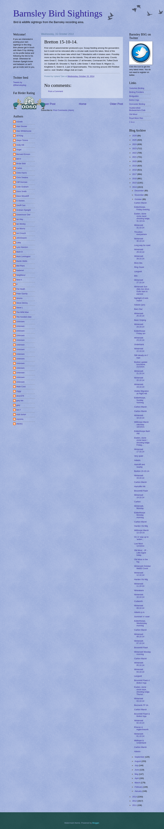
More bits (138, 263)
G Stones (20, 201)
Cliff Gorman (21, 182)
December (139, 190)
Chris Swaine (22, 177)
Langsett (138, 271)
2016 (134, 178)
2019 (134, 165)
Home (82, 103)
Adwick (137, 460)
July (137, 765)
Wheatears (139, 590)
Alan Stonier (21, 126)
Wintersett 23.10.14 (139, 339)
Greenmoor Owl (23, 214)
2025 (134, 140)
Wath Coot (21, 386)
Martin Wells (21, 261)
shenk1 (19, 424)
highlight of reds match (141, 299)
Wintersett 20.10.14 (139, 379)
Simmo (19, 298)
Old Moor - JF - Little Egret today (141, 552)
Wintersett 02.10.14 (139, 721)
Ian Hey (19, 219)
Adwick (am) (139, 305)
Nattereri (20, 270)
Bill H (18, 159)
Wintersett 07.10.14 (139, 642)
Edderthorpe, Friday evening (141, 208)
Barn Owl (138, 309)
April (137, 778)
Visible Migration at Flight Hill (141, 392)
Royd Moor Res (136, 118)
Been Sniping (140, 320)
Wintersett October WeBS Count (142, 567)
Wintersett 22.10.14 (139, 349)
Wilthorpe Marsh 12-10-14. (141, 531)
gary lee (19, 400)
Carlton (137, 501)
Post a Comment (55, 91)
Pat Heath (20, 289)
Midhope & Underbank (140, 741)
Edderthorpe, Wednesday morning (140, 623)
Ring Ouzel (139, 267)
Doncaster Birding (137, 104)
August (138, 761)
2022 (134, 153)
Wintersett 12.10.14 (139, 574)
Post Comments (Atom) (63, 110)
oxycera (19, 419)
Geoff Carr (21, 205)
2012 (134, 801)
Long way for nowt (142, 245)
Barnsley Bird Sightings (57, 13)
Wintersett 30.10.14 (139, 239)
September (140, 757)
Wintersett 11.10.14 (139, 585)
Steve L (19, 307)
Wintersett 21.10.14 (139, 372)
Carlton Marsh (140, 203)
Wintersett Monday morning (142, 653)
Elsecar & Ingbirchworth (141, 728)
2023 (134, 148)
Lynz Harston (22, 247)
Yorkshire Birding (136, 88)
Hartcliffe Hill (139, 486)
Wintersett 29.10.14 (139, 250)
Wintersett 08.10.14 (139, 635)
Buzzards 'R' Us (141, 705)
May (137, 774)
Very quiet (138, 456)
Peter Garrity (22, 293)
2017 (134, 174)
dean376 (20, 396)
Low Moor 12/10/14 (139, 544)
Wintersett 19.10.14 (139, 385)
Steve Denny (22, 303)
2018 (134, 170)
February (139, 787)
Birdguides (134, 96)
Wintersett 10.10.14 (139, 595)
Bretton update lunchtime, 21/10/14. (140, 364)
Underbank (139, 344)
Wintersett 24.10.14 (139, 325)
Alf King (19, 135)
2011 (134, 805)
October (138, 199)
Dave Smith (21, 191)
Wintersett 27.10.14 (139, 281)
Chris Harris (21, 173)
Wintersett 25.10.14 (139, 314)
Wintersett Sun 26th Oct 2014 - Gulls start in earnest (142, 290)
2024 (134, 144)
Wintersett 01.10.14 (139, 735)
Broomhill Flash (141, 491)
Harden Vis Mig (141, 526)
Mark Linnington (23, 256)
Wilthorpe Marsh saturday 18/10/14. (141, 424)
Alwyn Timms (22, 140)
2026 (134, 135)
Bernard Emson (23, 154)
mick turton (21, 414)
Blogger (95, 823)
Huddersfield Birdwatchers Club (137, 109)
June (137, 770)
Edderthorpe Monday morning (139, 515)
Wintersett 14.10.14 (139, 496)
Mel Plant (20, 266)
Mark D (19, 252)
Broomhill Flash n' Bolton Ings (142, 681)
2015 (134, 183)
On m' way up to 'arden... (141, 538)
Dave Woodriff (22, 196)
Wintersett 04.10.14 (139, 670)
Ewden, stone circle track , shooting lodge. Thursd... (142, 690)
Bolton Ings (134, 100)
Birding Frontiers (136, 92)
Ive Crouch (21, 233)
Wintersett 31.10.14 (139, 226)
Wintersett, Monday (139, 507)
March (138, 782)
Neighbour (20, 275)
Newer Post (48, 103)
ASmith (19, 122)
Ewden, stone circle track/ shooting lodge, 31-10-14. (142, 217)
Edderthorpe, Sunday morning (140, 400)
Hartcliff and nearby (139, 465)
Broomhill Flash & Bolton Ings (142, 715)
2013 (134, 797)
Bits (135, 276)
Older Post (116, 103)
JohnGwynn (21, 238)
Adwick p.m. (139, 612)
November (139, 195)
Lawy (18, 242)
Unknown (20, 321)
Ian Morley (21, 224)
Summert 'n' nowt (141, 616)
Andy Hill (20, 145)
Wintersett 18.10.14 (139, 416)
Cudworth (138, 601)
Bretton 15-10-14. (142, 471)
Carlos (19, 168)
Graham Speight (23, 210)
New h (19, 280)
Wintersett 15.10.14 (139, 476)
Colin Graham (22, 187)
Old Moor (133, 114)
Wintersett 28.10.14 (139, 257)
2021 (134, 157)
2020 (134, 161)
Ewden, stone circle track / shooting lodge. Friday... (142, 441)
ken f (18, 410)
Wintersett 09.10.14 (139, 606)
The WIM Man (22, 312)
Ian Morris (20, 228)
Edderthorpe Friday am (139, 332)
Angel (18, 149)
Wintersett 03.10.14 (139, 699)
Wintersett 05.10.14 (139, 664)
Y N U (131, 122)
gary (18, 405)
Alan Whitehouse (23, 131)
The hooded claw (23, 317)
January (138, 791)
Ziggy (18, 391)
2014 (134, 187)
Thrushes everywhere (140, 233)
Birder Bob (21, 163)
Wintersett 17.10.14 (139, 450)
